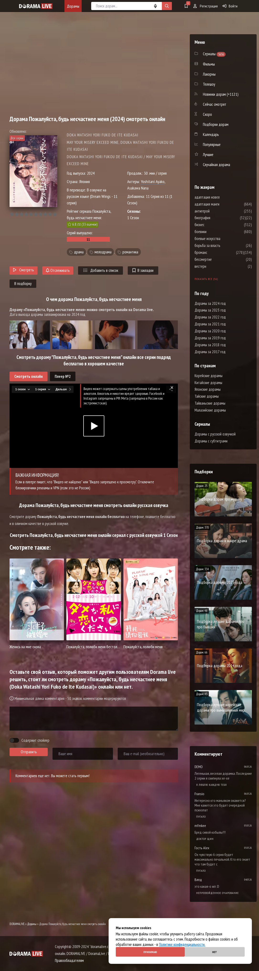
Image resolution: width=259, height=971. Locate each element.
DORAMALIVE (17, 924)
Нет (214, 952)
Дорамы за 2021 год (210, 324)
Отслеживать (58, 270)
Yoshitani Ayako (152, 181)
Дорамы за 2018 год (210, 344)
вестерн (215, 266)
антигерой (216, 211)
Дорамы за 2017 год (210, 351)
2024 (91, 173)
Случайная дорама (216, 164)
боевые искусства (222, 238)
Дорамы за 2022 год (210, 317)
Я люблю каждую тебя (211, 785)
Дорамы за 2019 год (210, 337)
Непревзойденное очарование (217, 893)
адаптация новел (221, 197)
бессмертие (217, 259)
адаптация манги (221, 204)
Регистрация (205, 6)
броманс (215, 252)
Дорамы (73, 6)
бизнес (214, 224)
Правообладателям (69, 960)
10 (54, 214)
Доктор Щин (205, 839)
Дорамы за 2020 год (210, 331)
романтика (130, 252)
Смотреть (23, 270)
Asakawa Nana (137, 188)
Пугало (201, 816)
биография (217, 217)
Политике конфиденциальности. (182, 944)
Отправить (29, 751)
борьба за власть (222, 245)
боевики (215, 231)
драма (79, 252)
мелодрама (103, 252)
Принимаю (150, 952)
